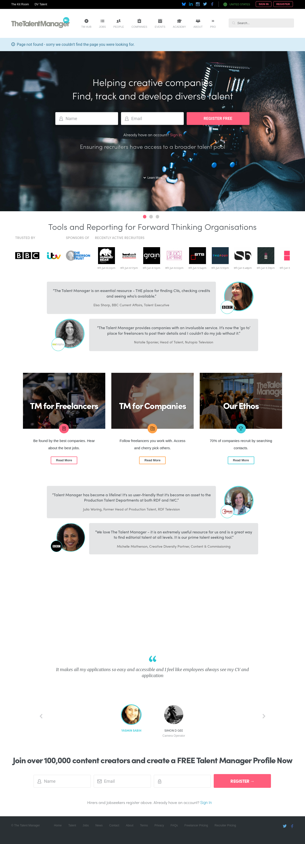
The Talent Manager (40, 23)
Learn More (155, 177)
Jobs (102, 26)
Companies (139, 26)
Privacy (159, 825)
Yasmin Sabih (131, 730)
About (198, 26)
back (41, 716)
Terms (144, 825)
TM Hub (86, 26)
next (264, 716)
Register (283, 4)
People (118, 26)
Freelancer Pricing (196, 825)
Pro (213, 26)
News (99, 825)
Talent (72, 825)
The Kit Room (20, 4)
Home (58, 825)
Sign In (264, 4)
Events (160, 26)
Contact (114, 825)
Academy (179, 26)
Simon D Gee (174, 733)
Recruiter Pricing (225, 825)
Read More (64, 460)
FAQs (174, 825)
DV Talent (41, 4)
